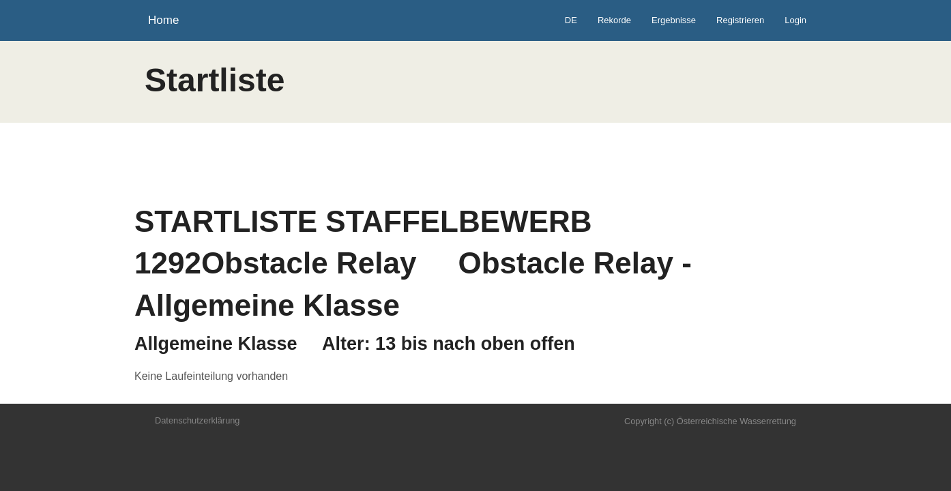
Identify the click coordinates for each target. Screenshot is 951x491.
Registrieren (740, 20)
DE (571, 20)
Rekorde (614, 20)
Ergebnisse (674, 20)
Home (163, 20)
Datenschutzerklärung (197, 420)
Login (795, 20)
